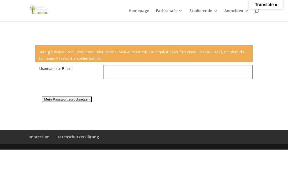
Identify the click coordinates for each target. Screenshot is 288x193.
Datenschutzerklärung (78, 136)
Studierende (200, 11)
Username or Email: (55, 68)
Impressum (39, 136)
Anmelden (233, 11)
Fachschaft (166, 11)
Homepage (139, 11)
